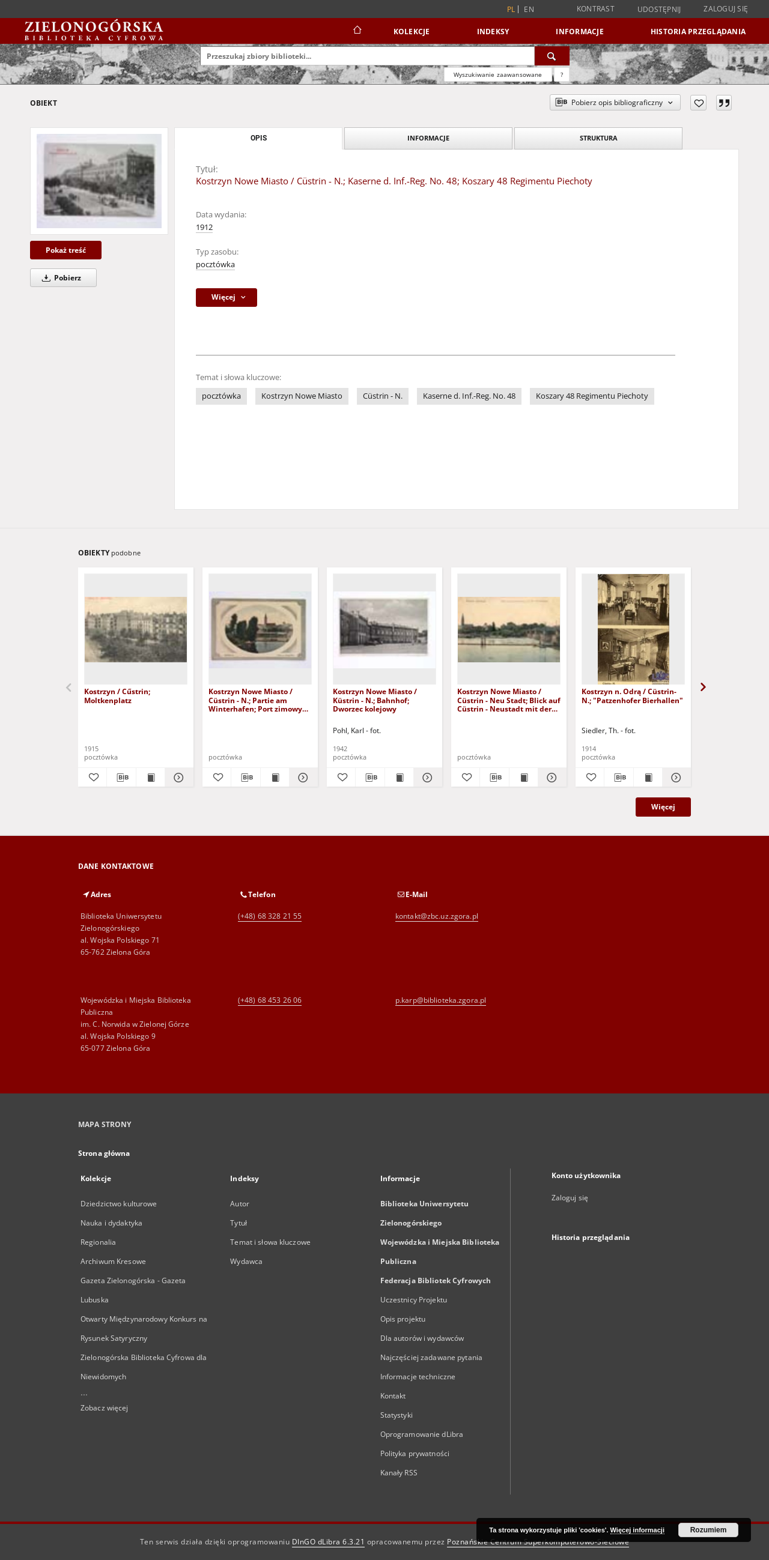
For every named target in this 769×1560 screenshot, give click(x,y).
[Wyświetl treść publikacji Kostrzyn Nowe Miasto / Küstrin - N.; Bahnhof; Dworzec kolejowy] (399, 777)
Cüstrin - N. (383, 396)
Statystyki (396, 1415)
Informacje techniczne (418, 1376)
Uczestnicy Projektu (413, 1300)
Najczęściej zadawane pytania (431, 1357)
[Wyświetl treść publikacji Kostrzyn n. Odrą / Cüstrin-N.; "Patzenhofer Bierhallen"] (648, 777)
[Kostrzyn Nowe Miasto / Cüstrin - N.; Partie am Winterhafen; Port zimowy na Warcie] (260, 629)
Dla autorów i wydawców (422, 1338)
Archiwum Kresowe (113, 1261)
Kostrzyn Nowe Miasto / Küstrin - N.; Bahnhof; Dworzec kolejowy (375, 699)
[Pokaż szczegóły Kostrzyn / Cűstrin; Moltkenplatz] (177, 777)
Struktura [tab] (599, 137)
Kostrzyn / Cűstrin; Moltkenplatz (117, 695)
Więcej (663, 807)
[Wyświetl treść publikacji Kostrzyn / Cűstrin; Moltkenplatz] (150, 777)
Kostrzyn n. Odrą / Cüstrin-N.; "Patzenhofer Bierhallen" (632, 695)
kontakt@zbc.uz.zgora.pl (436, 916)
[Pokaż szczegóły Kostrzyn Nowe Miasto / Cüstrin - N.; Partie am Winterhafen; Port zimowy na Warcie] (302, 777)
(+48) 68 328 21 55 (270, 916)
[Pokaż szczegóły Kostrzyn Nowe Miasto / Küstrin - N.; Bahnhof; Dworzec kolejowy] (426, 777)
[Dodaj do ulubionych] (698, 102)
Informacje (580, 31)
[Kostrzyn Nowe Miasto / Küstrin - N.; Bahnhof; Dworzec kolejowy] (384, 629)
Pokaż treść (66, 250)
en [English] (529, 9)
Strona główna (104, 1153)
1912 (204, 227)
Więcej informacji (637, 1530)
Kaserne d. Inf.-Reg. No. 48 (469, 396)
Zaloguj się (726, 9)
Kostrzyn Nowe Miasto (301, 396)
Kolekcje (412, 31)
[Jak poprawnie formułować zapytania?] (562, 74)
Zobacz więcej (105, 1408)
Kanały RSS (399, 1473)
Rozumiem (708, 1530)
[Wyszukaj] (552, 55)
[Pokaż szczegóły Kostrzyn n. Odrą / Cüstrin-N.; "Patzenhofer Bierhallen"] (675, 777)
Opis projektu (403, 1319)
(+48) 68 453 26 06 (270, 1000)
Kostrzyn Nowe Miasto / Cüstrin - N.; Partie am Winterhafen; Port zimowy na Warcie (255, 699)
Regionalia (98, 1242)
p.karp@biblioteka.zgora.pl (440, 1000)
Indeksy (493, 31)
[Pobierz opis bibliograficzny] (121, 777)
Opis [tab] (259, 138)
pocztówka (215, 264)
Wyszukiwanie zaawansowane (498, 74)
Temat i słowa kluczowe (270, 1242)
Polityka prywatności (414, 1453)
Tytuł (238, 1223)
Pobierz (59, 278)
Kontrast (596, 9)
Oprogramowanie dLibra (422, 1434)
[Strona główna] (356, 31)
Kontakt (393, 1396)
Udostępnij (659, 9)
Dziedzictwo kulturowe (119, 1204)
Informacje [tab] (428, 137)
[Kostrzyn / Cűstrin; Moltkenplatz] (136, 629)
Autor (239, 1204)
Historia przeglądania (698, 31)
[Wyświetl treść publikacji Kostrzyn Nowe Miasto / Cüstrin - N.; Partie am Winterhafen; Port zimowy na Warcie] (275, 777)
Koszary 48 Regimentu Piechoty (592, 396)
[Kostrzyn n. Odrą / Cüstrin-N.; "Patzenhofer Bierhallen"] (633, 629)
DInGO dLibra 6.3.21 (328, 1542)
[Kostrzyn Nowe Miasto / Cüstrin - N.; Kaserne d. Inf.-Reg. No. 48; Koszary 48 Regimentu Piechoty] (99, 181)
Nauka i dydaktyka (111, 1223)
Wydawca (246, 1261)
